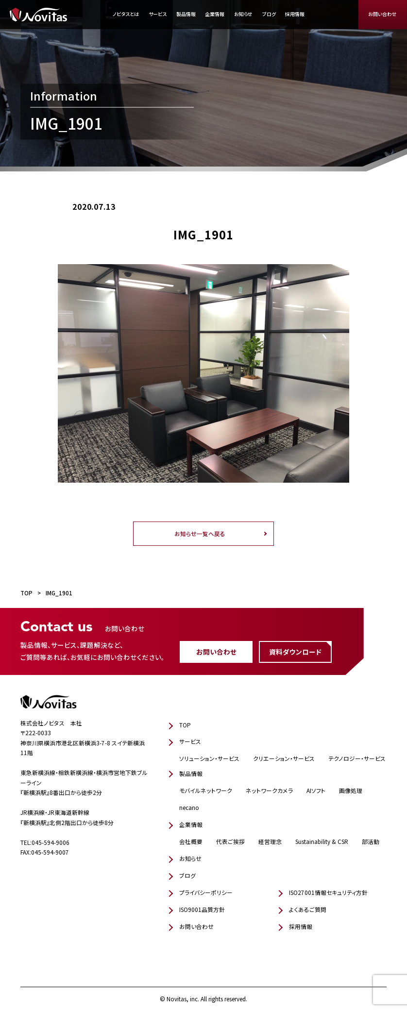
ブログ (269, 14)
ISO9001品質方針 (202, 909)
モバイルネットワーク (205, 790)
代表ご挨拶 (230, 841)
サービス (158, 14)
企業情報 (214, 14)
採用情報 (295, 14)
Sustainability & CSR (321, 841)
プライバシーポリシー (206, 892)
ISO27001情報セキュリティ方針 (328, 892)
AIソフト (315, 790)
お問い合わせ (382, 14)
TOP (185, 725)
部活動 (370, 841)
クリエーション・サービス (284, 758)
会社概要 (191, 841)
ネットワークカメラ (269, 790)
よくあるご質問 (307, 909)
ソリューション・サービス (209, 758)
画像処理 (350, 790)
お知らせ (243, 14)
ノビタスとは (126, 14)
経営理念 (270, 841)
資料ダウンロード (295, 652)
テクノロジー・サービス (357, 758)
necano (189, 807)
